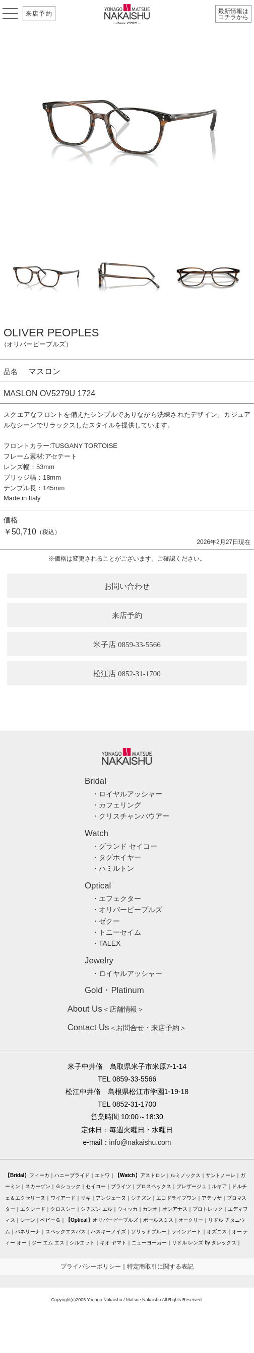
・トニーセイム (116, 932)
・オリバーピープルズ (127, 910)
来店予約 (39, 13)
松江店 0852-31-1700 (127, 674)
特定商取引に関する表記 (160, 1266)
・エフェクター (116, 898)
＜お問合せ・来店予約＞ (127, 1028)
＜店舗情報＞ (106, 1009)
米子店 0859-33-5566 (127, 645)
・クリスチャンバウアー (130, 816)
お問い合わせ (127, 586)
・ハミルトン (113, 868)
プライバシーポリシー (90, 1266)
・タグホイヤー (116, 857)
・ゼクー (106, 921)
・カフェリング (116, 805)
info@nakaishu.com (140, 1142)
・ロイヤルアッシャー (127, 794)
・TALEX (106, 943)
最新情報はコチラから (233, 14)
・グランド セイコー (124, 846)
